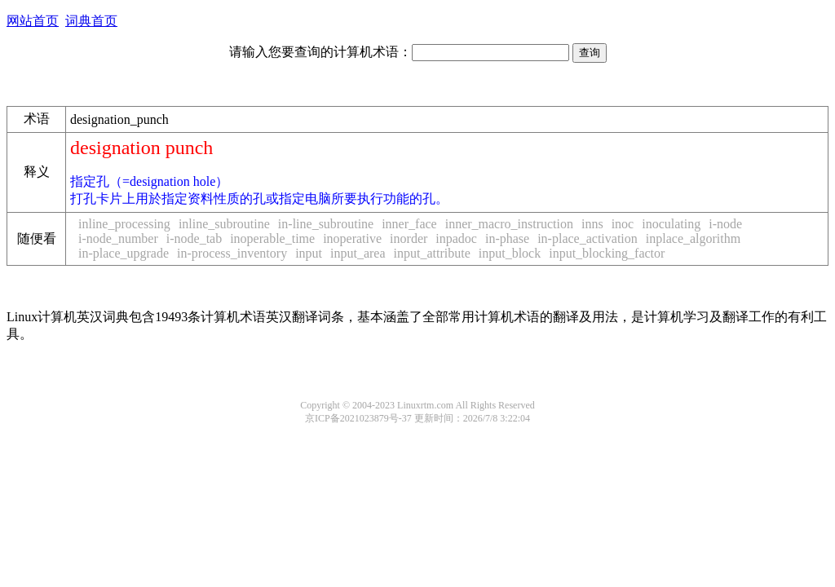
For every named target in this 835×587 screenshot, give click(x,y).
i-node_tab (194, 238)
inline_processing (124, 224)
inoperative (352, 238)
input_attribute (432, 253)
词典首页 (91, 21)
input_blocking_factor (607, 253)
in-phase (507, 238)
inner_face (409, 224)
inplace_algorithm (693, 238)
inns (592, 224)
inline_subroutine (224, 224)
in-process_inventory (232, 253)
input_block (510, 253)
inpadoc (456, 238)
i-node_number (118, 238)
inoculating (671, 224)
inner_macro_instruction (509, 224)
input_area (358, 253)
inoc (623, 224)
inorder (408, 238)
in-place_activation (587, 238)
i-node (725, 224)
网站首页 (33, 21)
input (308, 253)
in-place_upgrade (123, 253)
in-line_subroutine (325, 224)
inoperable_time (272, 238)
